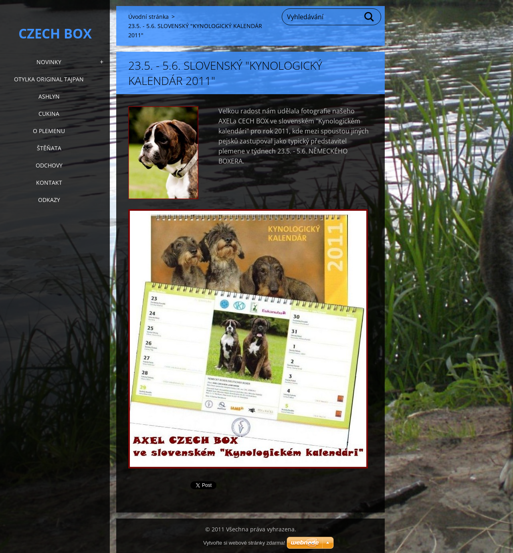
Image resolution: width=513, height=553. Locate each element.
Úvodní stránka (148, 16)
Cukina (48, 113)
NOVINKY (48, 62)
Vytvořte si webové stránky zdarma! (244, 543)
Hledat (369, 17)
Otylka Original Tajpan (49, 79)
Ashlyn (49, 96)
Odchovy (49, 165)
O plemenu (49, 131)
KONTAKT (49, 182)
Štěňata (49, 148)
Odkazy (49, 200)
